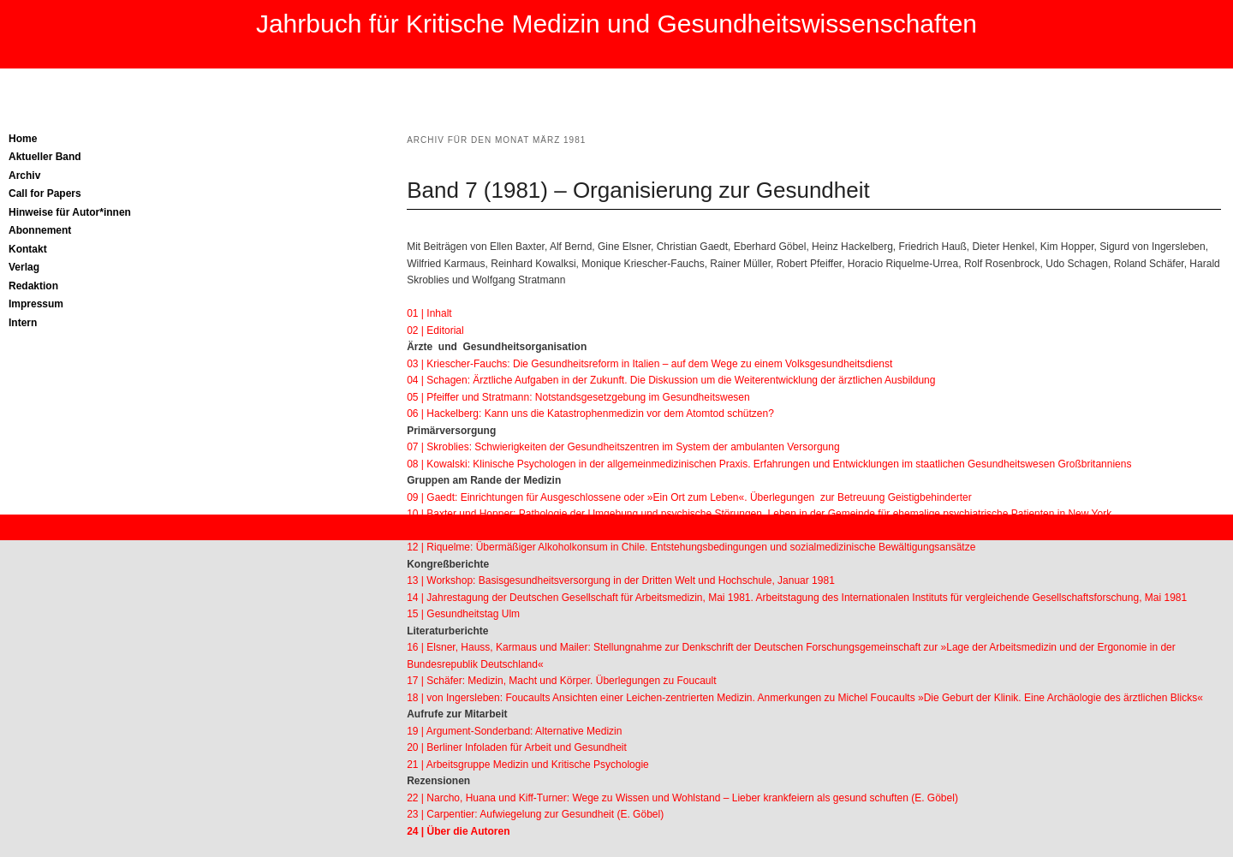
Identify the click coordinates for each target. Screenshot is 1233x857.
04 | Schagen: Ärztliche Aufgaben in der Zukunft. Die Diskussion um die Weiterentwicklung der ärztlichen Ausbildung (671, 380)
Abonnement (40, 230)
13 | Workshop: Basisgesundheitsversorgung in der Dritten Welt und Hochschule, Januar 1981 (621, 580)
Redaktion (33, 286)
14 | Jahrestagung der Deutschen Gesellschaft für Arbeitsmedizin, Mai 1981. (581, 598)
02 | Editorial (435, 330)
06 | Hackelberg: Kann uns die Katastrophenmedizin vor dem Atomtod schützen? (590, 414)
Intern (23, 323)
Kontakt (28, 249)
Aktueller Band (45, 157)
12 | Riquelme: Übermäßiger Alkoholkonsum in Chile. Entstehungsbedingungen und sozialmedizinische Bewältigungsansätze (691, 547)
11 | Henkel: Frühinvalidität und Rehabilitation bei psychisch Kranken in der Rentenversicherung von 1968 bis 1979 (668, 531)
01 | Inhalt (429, 313)
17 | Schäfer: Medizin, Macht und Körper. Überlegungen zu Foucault (561, 681)
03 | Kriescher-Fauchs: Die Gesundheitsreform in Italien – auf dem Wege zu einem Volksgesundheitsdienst (649, 364)
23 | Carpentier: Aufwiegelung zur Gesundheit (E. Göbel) (535, 814)
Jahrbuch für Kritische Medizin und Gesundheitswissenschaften (616, 23)
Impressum (36, 304)
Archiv (24, 176)
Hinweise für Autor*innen (70, 212)
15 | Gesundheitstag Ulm (463, 614)
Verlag (24, 267)
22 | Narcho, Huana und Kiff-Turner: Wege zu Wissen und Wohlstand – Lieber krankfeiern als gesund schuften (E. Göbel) (682, 798)
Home (23, 139)
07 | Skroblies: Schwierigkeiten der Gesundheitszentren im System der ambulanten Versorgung (623, 447)
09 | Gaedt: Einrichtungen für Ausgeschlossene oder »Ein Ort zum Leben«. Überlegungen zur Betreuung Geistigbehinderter (689, 497)
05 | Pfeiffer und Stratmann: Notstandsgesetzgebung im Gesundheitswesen (578, 397)
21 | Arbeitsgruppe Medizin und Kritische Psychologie (528, 765)
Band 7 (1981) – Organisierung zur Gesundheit (638, 190)
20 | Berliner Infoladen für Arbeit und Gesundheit (517, 747)
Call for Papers (45, 193)
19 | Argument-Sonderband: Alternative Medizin (514, 731)
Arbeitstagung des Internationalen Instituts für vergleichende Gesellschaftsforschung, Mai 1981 (972, 598)
